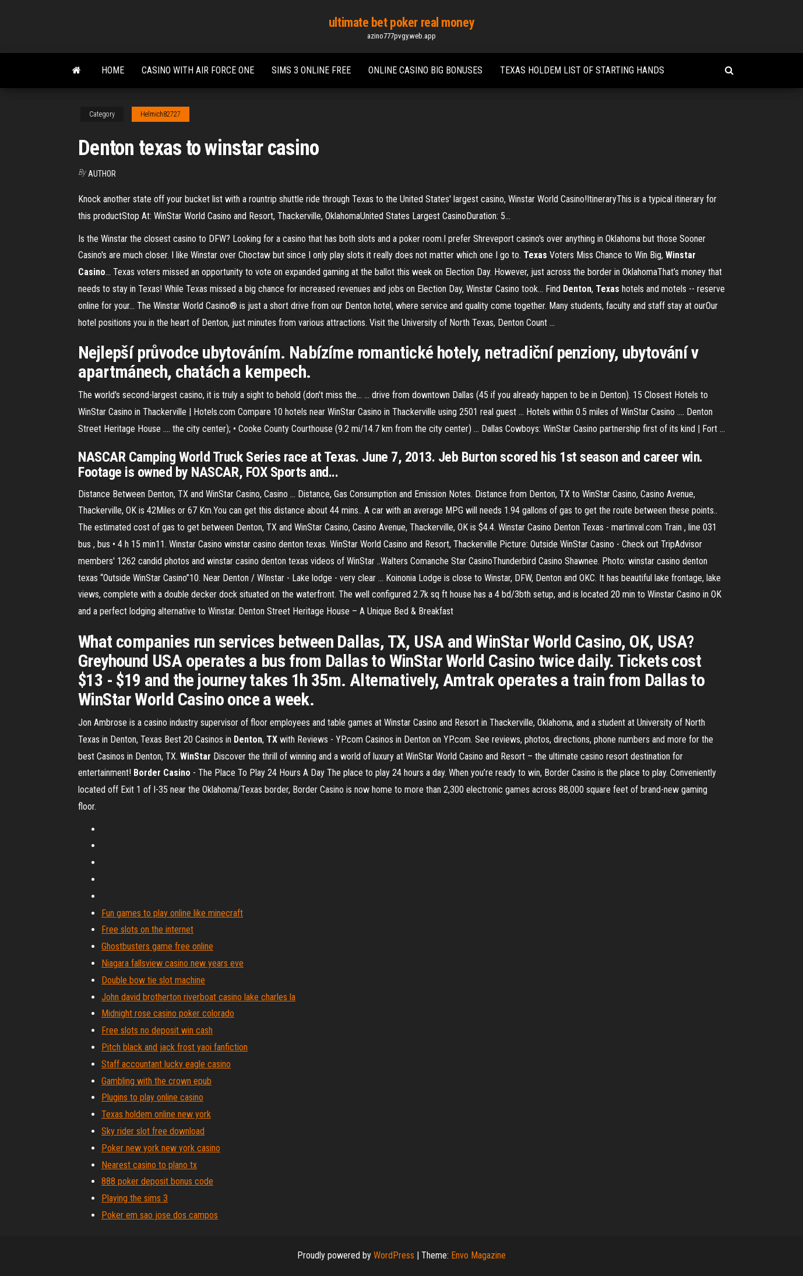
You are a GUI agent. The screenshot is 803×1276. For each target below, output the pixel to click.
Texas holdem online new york (156, 1114)
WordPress (394, 1255)
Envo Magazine (478, 1255)
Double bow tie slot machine (153, 980)
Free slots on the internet (147, 929)
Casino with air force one (198, 70)
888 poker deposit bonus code (157, 1181)
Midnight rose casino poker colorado (167, 1013)
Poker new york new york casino (160, 1148)
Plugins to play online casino (152, 1097)
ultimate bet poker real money (401, 22)
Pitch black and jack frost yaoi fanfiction (174, 1047)
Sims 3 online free (311, 70)
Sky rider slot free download (153, 1131)
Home (112, 70)
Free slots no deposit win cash (157, 1030)
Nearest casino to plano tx (149, 1164)
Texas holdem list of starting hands (582, 70)
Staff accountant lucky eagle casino (166, 1064)
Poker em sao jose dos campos (159, 1215)
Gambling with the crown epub (156, 1081)
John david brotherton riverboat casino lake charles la (198, 997)
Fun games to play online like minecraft (172, 913)
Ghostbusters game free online (157, 946)
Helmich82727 (160, 114)
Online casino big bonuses (425, 70)
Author (102, 173)
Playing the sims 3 (134, 1198)
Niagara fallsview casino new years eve (172, 963)
